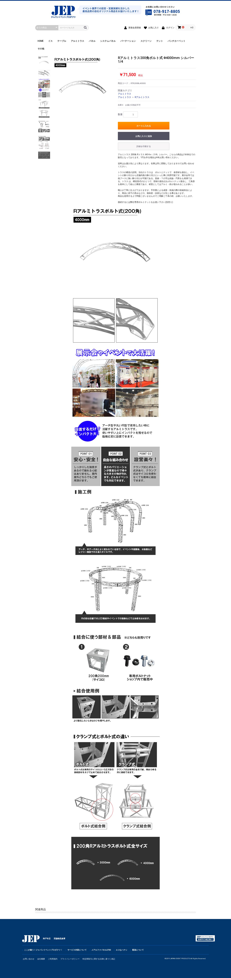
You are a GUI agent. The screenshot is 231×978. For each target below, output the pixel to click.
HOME (40, 41)
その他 (41, 48)
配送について (138, 950)
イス (50, 41)
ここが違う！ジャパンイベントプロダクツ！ (43, 950)
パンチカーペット (176, 41)
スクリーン (146, 41)
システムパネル (108, 41)
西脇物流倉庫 (59, 938)
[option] (83, 86)
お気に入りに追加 (143, 136)
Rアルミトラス (142, 97)
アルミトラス (77, 41)
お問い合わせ (28, 959)
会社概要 (41, 959)
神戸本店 (47, 938)
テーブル (61, 41)
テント (159, 41)
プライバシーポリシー (70, 959)
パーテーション (128, 41)
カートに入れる (143, 126)
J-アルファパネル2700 (101, 950)
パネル (92, 41)
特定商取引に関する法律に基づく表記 (98, 959)
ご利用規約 (52, 959)
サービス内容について (77, 950)
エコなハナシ (121, 950)
